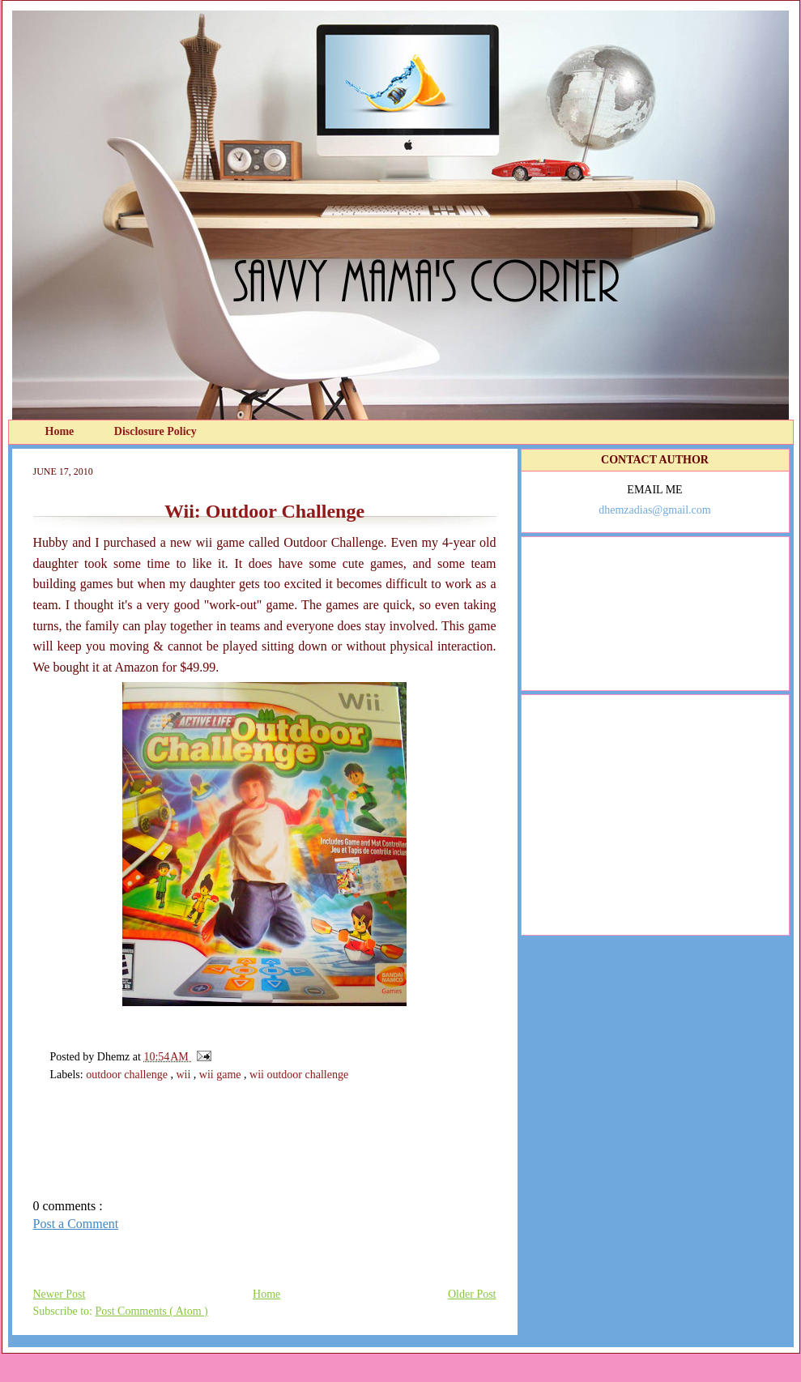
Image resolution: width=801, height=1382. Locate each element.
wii (184, 1074)
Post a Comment (76, 1224)
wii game (221, 1074)
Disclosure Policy (155, 431)
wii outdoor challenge (298, 1074)
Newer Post (59, 1294)
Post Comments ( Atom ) (152, 1311)
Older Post (472, 1294)
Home (61, 431)
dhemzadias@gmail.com (654, 510)
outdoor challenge (128, 1074)
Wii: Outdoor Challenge (264, 511)
